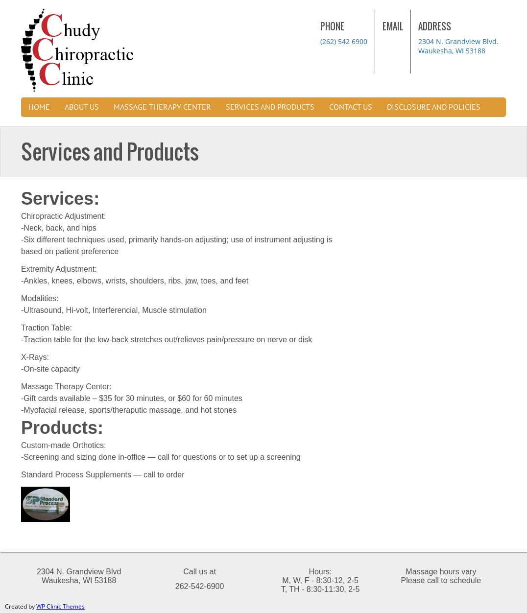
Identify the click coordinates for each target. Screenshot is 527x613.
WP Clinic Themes (60, 606)
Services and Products (270, 107)
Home (39, 107)
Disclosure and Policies (433, 107)
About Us (82, 107)
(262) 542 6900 (343, 41)
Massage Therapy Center (162, 107)
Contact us (350, 107)
